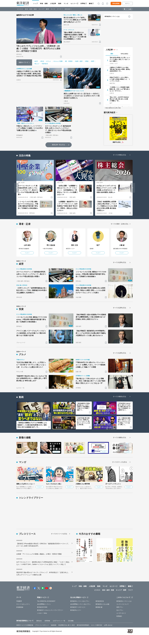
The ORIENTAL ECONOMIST (46, 601)
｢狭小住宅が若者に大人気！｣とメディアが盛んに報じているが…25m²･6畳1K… (120, 59)
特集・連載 (44, 3)
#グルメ (48, 61)
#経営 (36, 61)
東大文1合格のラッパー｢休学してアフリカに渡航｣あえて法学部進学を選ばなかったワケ (75, 20)
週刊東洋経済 (109, 112)
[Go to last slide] (16, 188)
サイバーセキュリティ (23, 604)
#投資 (42, 61)
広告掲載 (70, 621)
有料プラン (119, 607)
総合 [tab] (112, 53)
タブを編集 (129, 9)
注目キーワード (23, 62)
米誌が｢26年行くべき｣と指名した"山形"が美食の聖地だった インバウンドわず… (120, 79)
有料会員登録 (115, 3)
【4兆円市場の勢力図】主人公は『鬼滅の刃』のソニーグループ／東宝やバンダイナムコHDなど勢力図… (83, 421)
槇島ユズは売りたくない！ (25, 484)
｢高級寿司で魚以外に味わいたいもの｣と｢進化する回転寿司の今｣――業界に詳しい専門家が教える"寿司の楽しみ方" (31, 378)
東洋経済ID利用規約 (83, 625)
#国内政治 (45, 63)
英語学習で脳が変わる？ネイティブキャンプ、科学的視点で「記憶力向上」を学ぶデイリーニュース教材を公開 (42, 574)
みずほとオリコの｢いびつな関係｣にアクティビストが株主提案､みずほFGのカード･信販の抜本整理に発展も (106, 189)
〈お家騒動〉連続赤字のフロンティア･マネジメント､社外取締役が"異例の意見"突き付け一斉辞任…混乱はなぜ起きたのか (67, 206)
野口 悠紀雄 (51, 245)
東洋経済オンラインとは (112, 16)
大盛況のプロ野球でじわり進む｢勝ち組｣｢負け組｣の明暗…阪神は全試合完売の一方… (120, 69)
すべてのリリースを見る (59, 534)
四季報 (82, 3)
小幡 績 (121, 245)
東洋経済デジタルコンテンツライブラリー (50, 610)
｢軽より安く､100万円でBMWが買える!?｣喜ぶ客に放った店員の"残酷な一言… (119, 98)
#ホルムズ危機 (58, 61)
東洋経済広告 (100, 601)
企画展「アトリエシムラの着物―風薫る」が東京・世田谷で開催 (39, 554)
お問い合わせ (108, 625)
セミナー (74, 3)
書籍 (90, 3)
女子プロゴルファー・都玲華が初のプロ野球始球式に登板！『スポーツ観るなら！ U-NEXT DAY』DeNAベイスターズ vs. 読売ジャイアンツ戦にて (42, 563)
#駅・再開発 (68, 61)
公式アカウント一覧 (59, 621)
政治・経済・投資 (31, 9)
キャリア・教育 (44, 9)
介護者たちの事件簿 (83, 484)
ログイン (127, 3)
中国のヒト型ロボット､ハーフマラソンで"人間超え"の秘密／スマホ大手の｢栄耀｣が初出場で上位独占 (29, 128)
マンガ (66, 3)
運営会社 (39, 621)
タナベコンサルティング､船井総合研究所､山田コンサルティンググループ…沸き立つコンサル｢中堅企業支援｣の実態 (58, 129)
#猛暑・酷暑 (78, 61)
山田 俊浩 (27, 245)
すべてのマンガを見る (119, 462)
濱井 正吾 (74, 245)
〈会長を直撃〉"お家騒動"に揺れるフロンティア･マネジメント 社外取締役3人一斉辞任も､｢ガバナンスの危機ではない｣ (67, 190)
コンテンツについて (122, 604)
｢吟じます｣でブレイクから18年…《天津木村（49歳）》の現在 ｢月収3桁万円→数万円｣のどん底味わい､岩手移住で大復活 (38, 48)
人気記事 (53, 3)
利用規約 (119, 616)
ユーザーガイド (121, 613)
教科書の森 (99, 607)
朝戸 (98, 245)
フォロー (27, 252)
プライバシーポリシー (42, 625)
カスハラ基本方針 (96, 625)
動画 (59, 3)
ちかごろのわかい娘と (54, 484)
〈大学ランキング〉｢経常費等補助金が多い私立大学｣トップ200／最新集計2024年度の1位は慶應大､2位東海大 (31, 290)
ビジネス (20, 9)
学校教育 (19, 601)
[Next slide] (132, 188)
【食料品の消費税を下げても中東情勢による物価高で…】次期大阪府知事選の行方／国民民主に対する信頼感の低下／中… (32, 425)
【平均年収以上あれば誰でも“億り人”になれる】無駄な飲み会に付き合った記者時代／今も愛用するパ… (124, 407)
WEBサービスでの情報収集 (24, 625)
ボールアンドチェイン (113, 484)
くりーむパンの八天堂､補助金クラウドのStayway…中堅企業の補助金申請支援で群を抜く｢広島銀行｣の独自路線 (28, 205)
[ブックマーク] (61, 56)
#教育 (92, 61)
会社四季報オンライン (44, 604)
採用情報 (47, 621)
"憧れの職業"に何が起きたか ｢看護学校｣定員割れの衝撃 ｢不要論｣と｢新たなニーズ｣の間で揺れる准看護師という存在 (75, 36)
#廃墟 (86, 61)
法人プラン (119, 610)
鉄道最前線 (19, 607)
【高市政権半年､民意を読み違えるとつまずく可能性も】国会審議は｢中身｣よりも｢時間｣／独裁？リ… (83, 407)
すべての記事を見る (119, 262)
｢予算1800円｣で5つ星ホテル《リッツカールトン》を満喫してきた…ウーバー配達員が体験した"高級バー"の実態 (90, 365)
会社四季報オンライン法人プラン (80, 604)
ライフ (53, 9)
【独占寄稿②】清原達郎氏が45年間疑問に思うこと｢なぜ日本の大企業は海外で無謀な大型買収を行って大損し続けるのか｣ (91, 333)
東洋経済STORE (42, 607)
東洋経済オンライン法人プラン (79, 601)
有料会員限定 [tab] (124, 53)
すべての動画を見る (119, 396)
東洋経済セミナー (75, 610)
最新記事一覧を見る (58, 144)
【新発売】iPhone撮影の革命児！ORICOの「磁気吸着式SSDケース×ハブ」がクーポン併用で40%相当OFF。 (43, 545)
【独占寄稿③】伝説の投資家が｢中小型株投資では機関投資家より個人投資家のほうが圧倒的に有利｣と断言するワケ (91, 317)
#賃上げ (36, 63)
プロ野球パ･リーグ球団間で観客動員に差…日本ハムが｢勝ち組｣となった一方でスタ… (120, 89)
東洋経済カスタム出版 (102, 604)
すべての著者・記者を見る (119, 224)
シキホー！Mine (42, 613)
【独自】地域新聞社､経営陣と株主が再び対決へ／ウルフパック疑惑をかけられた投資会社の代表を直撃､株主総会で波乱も (107, 206)
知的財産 (53, 625)
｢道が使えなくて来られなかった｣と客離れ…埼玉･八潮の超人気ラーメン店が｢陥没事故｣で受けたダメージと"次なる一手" (90, 381)
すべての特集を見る (119, 155)
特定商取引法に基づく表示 (66, 625)
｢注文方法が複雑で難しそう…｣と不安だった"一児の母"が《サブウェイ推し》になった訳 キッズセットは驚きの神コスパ (31, 365)
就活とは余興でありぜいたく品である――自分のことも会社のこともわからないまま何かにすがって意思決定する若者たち (82, 96)
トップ (35, 3)
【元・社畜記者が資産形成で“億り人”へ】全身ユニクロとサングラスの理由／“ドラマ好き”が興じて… (124, 421)
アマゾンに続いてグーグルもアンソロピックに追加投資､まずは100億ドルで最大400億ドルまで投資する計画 (31, 333)
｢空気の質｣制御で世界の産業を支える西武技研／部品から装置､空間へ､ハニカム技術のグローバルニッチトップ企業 (90, 290)
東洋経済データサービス (77, 607)
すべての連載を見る (119, 437)
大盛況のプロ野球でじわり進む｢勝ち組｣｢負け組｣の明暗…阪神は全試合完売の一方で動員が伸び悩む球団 (28, 74)
